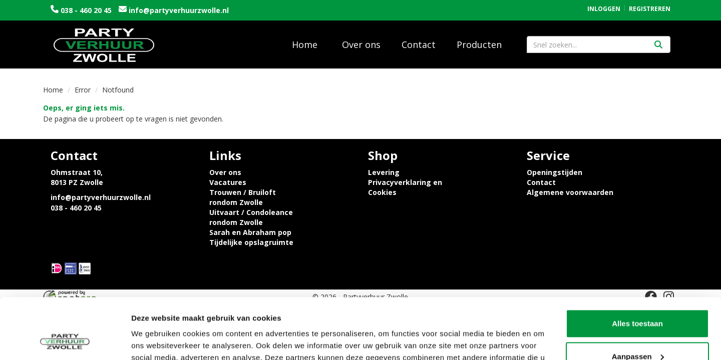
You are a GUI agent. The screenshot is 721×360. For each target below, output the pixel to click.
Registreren (649, 8)
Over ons (361, 44)
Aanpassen (638, 299)
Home (304, 44)
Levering (384, 172)
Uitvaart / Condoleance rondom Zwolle (251, 217)
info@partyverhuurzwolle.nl (178, 10)
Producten (479, 44)
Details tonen (155, 340)
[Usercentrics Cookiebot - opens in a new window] (65, 340)
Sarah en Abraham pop (250, 232)
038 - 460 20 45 (86, 10)
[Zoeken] (658, 44)
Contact (419, 44)
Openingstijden (554, 172)
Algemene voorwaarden (570, 192)
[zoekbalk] (598, 44)
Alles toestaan (637, 266)
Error (83, 89)
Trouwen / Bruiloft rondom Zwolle (242, 197)
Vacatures (227, 182)
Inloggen (603, 8)
